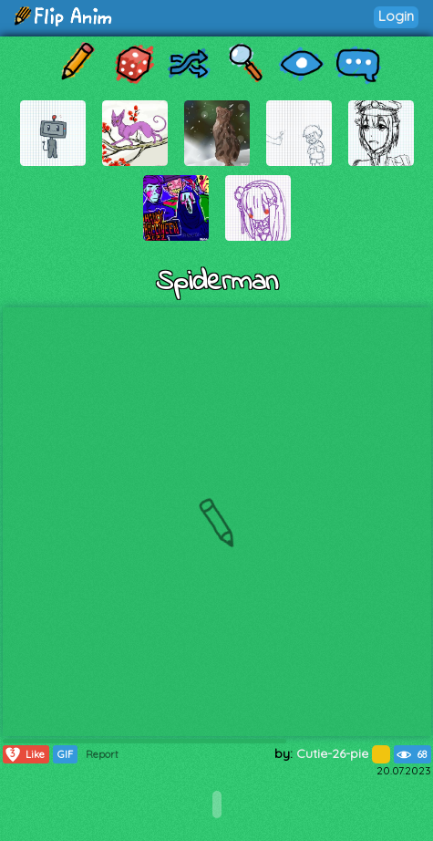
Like (24, 754)
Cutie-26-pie (343, 753)
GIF (65, 754)
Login (396, 16)
